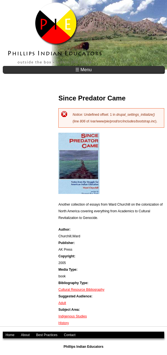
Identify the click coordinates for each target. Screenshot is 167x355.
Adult (62, 303)
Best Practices (47, 335)
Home (10, 335)
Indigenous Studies (72, 316)
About (25, 335)
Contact (69, 335)
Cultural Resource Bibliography (81, 290)
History (63, 323)
